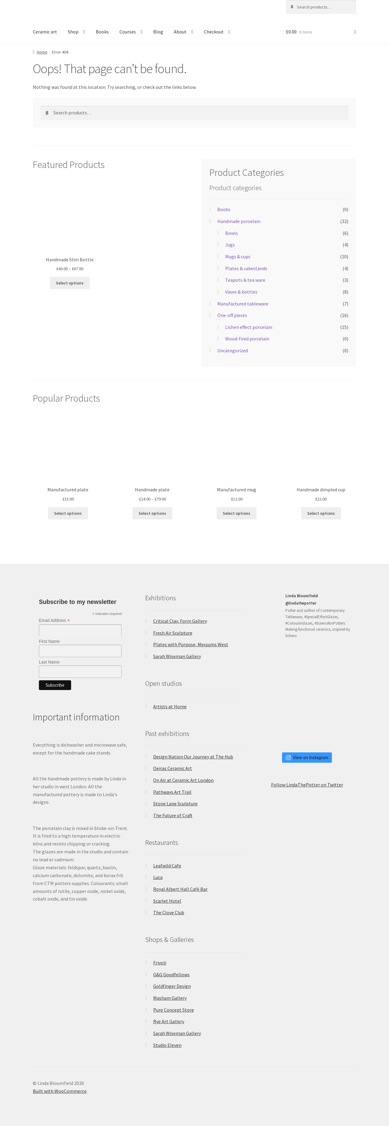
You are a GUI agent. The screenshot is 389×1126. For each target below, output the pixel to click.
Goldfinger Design (172, 986)
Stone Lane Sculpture (175, 803)
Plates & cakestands (246, 268)
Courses (127, 32)
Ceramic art (45, 32)
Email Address (54, 620)
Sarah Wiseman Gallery (177, 656)
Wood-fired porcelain (247, 339)
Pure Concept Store (173, 1010)
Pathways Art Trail (172, 792)
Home (42, 52)
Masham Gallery (170, 998)
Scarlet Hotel (167, 901)
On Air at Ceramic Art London (183, 780)
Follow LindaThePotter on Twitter (307, 785)
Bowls (231, 233)
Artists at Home (170, 706)
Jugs (230, 245)
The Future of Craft (172, 815)
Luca (158, 877)
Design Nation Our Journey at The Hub (193, 757)
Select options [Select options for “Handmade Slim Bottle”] (70, 283)
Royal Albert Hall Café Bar (180, 889)
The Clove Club (168, 912)
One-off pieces (232, 315)
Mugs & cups (237, 256)
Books (102, 32)
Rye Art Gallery (168, 1021)
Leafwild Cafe (167, 866)
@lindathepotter (300, 603)
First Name (49, 641)
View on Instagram (307, 757)
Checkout (214, 32)
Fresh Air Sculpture (172, 633)
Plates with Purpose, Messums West (190, 644)
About (180, 32)
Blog (158, 32)
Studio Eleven (167, 1045)
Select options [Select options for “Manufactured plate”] (68, 513)
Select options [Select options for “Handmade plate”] (152, 513)
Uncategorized (232, 350)
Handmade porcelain (238, 221)
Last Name (49, 662)
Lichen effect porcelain (248, 327)
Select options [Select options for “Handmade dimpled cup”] (321, 513)
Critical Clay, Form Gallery (180, 621)
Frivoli (159, 963)
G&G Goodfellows (171, 974)
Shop (73, 32)
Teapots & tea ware (245, 280)
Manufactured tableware (242, 304)
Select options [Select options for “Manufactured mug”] (236, 513)
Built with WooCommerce (60, 1091)
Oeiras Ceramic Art (172, 768)
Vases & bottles (241, 292)
